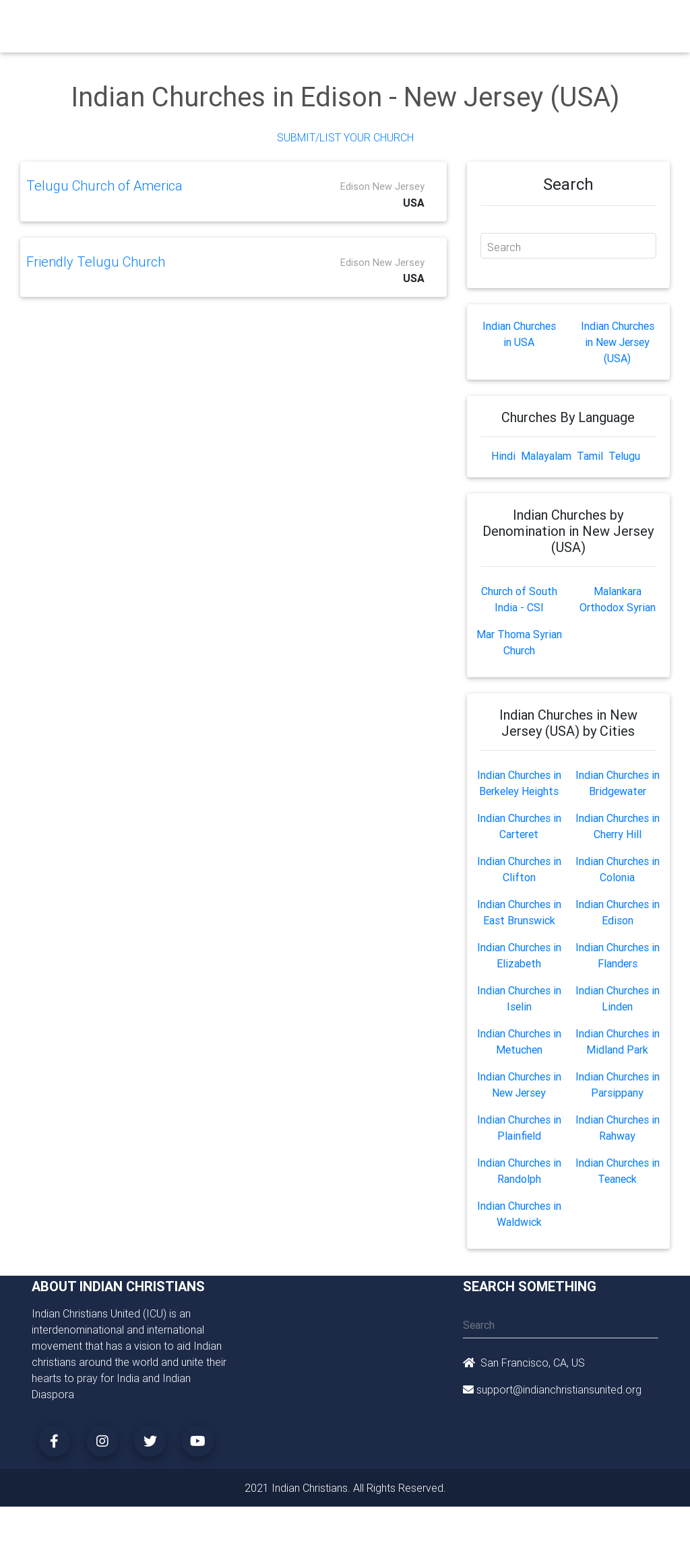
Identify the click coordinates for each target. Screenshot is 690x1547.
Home (162, 20)
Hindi (503, 455)
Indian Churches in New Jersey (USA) (617, 342)
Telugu (624, 455)
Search (504, 247)
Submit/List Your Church (345, 137)
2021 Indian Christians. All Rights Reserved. (345, 1487)
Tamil (590, 455)
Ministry (257, 21)
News (430, 21)
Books (348, 21)
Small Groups (303, 29)
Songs (539, 21)
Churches (206, 21)
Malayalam (546, 455)
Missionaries (484, 21)
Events (390, 21)
